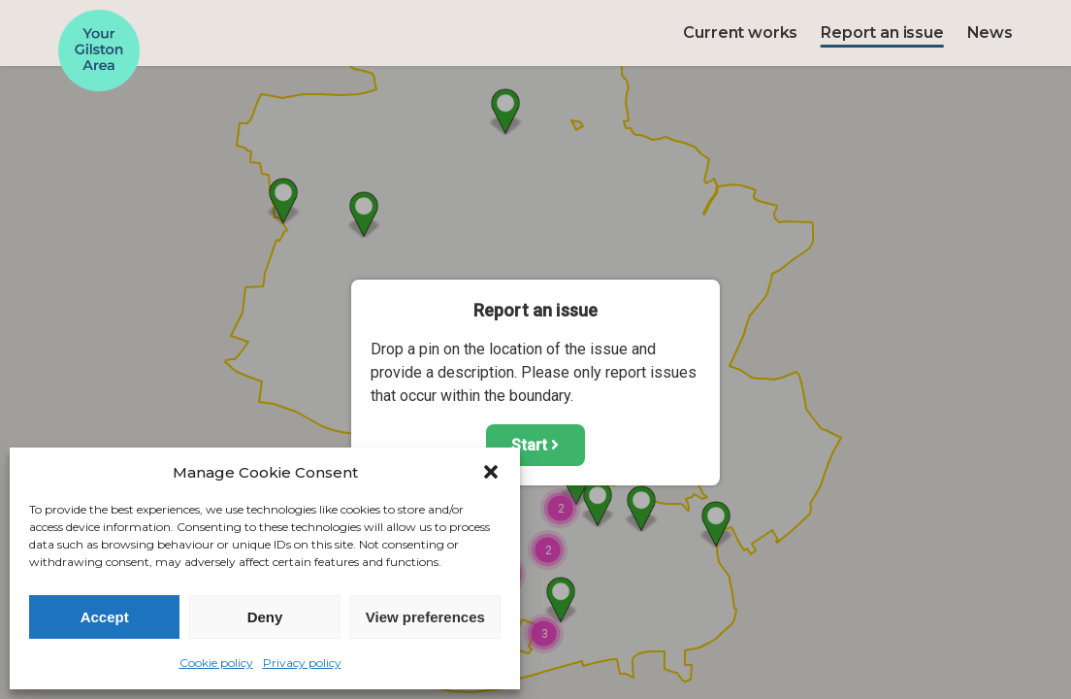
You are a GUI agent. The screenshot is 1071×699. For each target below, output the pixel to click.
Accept (105, 617)
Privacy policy (302, 662)
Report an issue (882, 32)
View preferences (425, 617)
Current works (740, 32)
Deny (265, 617)
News (990, 32)
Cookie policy (216, 662)
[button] (491, 472)
